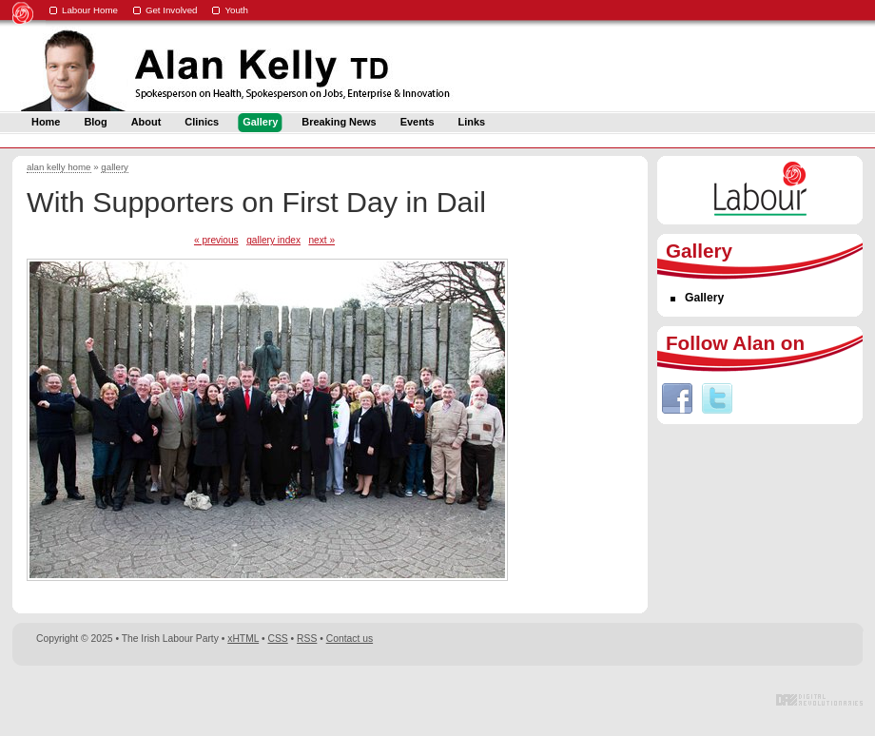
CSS (278, 638)
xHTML (243, 638)
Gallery (704, 297)
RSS (307, 638)
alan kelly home (59, 167)
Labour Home (90, 10)
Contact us (349, 638)
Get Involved (172, 10)
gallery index (273, 240)
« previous (216, 240)
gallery (114, 167)
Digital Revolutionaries (819, 700)
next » (321, 240)
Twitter (717, 398)
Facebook (677, 398)
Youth (236, 10)
